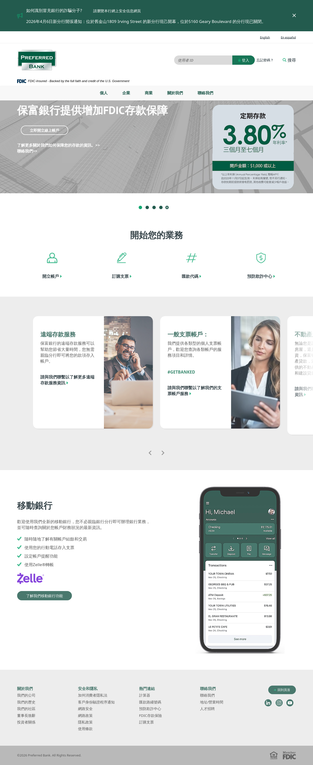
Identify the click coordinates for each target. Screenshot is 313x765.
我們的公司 (26, 695)
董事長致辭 (26, 715)
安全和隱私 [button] (88, 688)
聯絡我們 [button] (208, 688)
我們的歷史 (26, 702)
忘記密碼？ (265, 60)
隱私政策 (85, 722)
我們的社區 (26, 708)
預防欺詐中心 (259, 276)
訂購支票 (120, 276)
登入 (243, 60)
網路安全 (85, 708)
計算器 (152, 695)
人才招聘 (207, 708)
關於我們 (175, 93)
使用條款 (85, 728)
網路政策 (85, 715)
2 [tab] (147, 207)
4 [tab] (161, 207)
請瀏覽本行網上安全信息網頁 (121, 10)
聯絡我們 (205, 93)
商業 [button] (149, 93)
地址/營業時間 (219, 702)
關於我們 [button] (25, 688)
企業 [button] (126, 93)
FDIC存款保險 (150, 715)
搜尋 (289, 60)
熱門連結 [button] (147, 688)
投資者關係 (33, 722)
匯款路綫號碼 (150, 702)
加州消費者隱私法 (100, 695)
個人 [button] (104, 93)
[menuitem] (103, 93)
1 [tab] (140, 207)
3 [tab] (154, 207)
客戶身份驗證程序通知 (96, 702)
